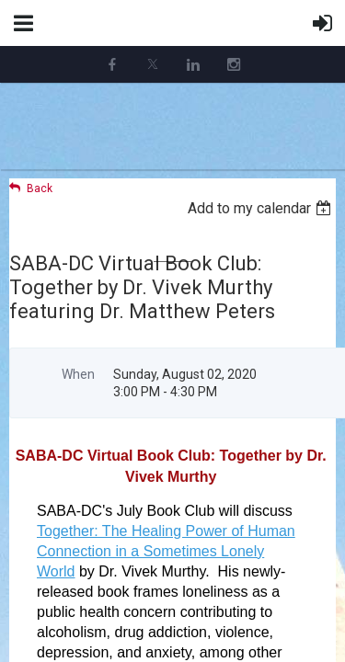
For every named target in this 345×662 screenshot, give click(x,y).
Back (39, 188)
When (78, 374)
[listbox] (262, 208)
